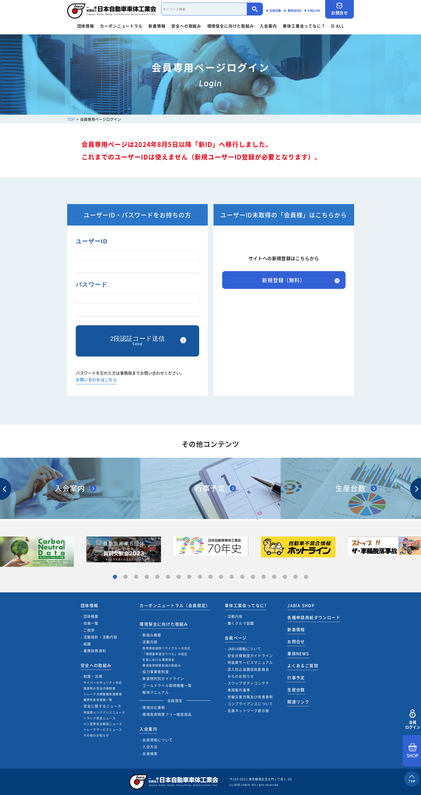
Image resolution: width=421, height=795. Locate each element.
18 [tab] (295, 577)
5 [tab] (157, 577)
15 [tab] (263, 577)
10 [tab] (210, 577)
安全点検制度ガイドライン (250, 655)
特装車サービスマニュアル (250, 662)
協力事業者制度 (155, 671)
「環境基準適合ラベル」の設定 (164, 654)
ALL (337, 26)
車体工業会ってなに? (246, 605)
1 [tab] (114, 577)
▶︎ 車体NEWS (292, 10)
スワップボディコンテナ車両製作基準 (248, 687)
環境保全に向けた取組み (230, 26)
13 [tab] (242, 577)
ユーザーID (92, 241)
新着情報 (156, 26)
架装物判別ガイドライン (163, 678)
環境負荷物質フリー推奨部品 (167, 714)
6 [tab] (168, 577)
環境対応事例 (153, 707)
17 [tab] (284, 577)
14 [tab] (253, 577)
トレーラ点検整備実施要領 (103, 694)
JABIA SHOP (301, 605)
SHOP (412, 751)
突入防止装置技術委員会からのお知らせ (248, 673)
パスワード (91, 284)
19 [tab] (306, 577)
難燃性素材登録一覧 (98, 700)
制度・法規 (93, 676)
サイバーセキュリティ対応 (103, 682)
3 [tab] (136, 577)
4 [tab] (146, 577)
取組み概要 (151, 635)
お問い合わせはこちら (96, 379)
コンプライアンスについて (250, 703)
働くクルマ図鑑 (241, 623)
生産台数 (296, 689)
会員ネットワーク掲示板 (248, 710)
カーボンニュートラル (121, 26)
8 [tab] (189, 577)
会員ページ (236, 638)
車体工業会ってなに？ (304, 26)
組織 (87, 644)
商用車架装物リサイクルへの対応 (166, 648)
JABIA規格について (244, 648)
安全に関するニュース (102, 706)
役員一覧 (91, 623)
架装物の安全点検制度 (100, 688)
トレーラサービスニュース (103, 729)
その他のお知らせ (96, 735)
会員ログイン (412, 719)
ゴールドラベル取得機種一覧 (167, 685)
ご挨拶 (89, 630)
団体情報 (85, 26)
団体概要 (91, 616)
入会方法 (150, 746)
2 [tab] (125, 577)
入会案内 (268, 26)
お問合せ (339, 9)
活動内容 (150, 642)
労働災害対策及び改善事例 (250, 697)
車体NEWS (298, 653)
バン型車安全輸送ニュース (103, 724)
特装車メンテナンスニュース (104, 712)
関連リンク (298, 701)
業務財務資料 (95, 650)
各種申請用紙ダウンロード (313, 617)
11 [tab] (221, 577)
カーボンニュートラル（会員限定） (174, 605)
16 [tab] (274, 577)
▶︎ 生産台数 (273, 10)
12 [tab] (231, 577)
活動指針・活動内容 (101, 637)
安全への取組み (186, 26)
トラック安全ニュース (100, 718)
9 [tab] (199, 577)
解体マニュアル (155, 692)
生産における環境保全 (158, 659)
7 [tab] (178, 577)
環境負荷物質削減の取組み (161, 665)
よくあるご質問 (302, 665)
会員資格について (157, 740)
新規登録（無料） (283, 280)
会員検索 (150, 753)
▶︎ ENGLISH (312, 10)
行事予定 (296, 677)
